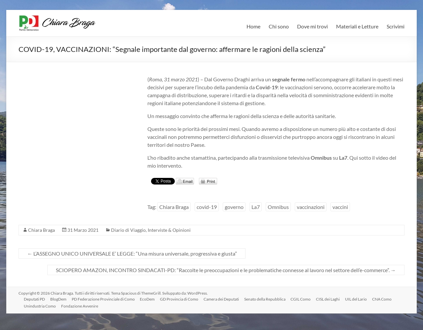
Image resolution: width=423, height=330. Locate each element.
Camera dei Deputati (221, 299)
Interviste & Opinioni (169, 230)
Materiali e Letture (357, 26)
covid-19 (207, 207)
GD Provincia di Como (179, 299)
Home (253, 26)
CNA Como (382, 299)
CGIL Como (301, 299)
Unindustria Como (40, 306)
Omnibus (278, 207)
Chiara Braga (174, 207)
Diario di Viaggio (128, 230)
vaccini (340, 207)
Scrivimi (395, 26)
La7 (255, 207)
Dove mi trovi (312, 26)
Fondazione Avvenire (79, 306)
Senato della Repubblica (265, 299)
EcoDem (147, 299)
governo (234, 207)
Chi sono (279, 26)
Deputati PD (34, 299)
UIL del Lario (356, 299)
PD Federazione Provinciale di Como (103, 299)
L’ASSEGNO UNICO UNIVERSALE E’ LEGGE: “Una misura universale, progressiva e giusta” (132, 253)
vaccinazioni (311, 207)
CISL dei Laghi (328, 299)
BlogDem (58, 299)
